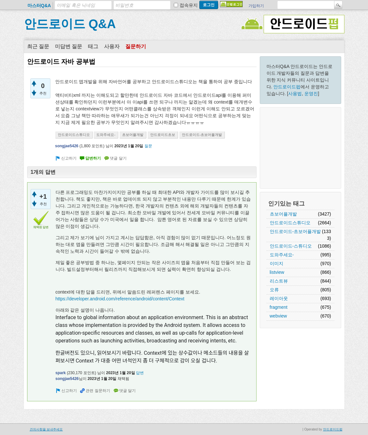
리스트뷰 (279, 281)
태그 (93, 46)
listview (277, 272)
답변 (140, 373)
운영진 (311, 93)
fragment (279, 307)
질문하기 (135, 46)
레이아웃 (279, 298)
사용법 (295, 93)
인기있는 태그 (286, 203)
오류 (274, 289)
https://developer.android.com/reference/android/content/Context (120, 298)
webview (278, 315)
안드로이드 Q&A (70, 24)
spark (61, 373)
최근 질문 (38, 46)
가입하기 (256, 6)
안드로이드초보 (162, 135)
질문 (148, 146)
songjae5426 (67, 146)
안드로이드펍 (286, 86)
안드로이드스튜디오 (290, 222)
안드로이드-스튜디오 (291, 246)
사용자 (112, 46)
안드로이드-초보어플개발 (295, 231)
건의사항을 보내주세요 (46, 429)
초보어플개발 (283, 214)
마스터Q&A (39, 5)
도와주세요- (282, 254)
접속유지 (189, 5)
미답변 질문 (68, 46)
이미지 (276, 263)
